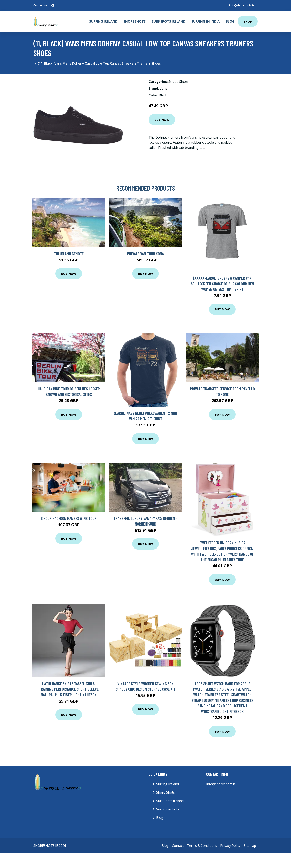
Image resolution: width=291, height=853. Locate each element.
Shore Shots (134, 21)
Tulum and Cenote (69, 253)
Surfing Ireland (103, 21)
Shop (248, 21)
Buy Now (161, 120)
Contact (178, 845)
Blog (230, 21)
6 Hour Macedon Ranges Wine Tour (69, 518)
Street (173, 81)
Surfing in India (205, 21)
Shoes (184, 81)
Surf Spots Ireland (168, 21)
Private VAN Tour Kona (145, 253)
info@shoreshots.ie (241, 5)
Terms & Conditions (202, 845)
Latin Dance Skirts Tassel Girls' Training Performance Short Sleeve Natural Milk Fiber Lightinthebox (69, 689)
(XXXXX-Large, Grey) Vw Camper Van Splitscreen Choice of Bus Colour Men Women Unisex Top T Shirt (222, 283)
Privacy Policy (230, 845)
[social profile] (53, 5)
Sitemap (250, 845)
